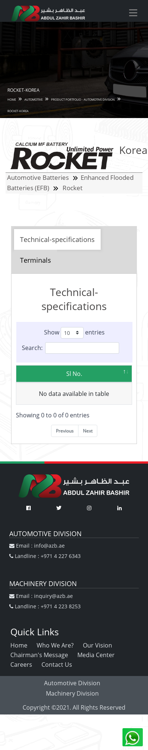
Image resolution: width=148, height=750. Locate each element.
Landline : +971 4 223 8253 (45, 606)
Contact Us (56, 664)
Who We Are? (55, 645)
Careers (21, 664)
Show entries (74, 333)
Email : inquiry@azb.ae (41, 595)
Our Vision (97, 645)
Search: (70, 348)
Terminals (35, 260)
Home (18, 645)
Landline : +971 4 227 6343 (45, 555)
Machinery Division (72, 693)
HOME (11, 99)
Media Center (96, 655)
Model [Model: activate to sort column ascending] (84, 374)
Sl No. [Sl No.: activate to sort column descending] (45, 374)
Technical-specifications (57, 239)
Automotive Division (72, 683)
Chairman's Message (39, 655)
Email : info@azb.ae (37, 545)
